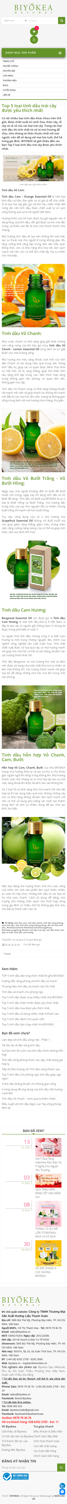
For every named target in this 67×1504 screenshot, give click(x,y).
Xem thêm (10, 969)
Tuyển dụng (9, 90)
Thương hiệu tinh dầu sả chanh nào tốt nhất (28, 986)
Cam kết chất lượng (45, 1446)
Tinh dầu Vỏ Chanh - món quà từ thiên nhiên (29, 1098)
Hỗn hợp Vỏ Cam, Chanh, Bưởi (22, 767)
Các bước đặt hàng (45, 1451)
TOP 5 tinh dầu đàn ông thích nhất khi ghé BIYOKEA (33, 975)
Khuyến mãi (9, 70)
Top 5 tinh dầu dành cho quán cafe (23, 1019)
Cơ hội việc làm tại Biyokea (17, 1436)
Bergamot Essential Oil (17, 618)
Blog (5, 85)
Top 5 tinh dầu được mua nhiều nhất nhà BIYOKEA (32, 997)
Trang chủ (8, 61)
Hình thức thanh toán (46, 1441)
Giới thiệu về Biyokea (14, 1431)
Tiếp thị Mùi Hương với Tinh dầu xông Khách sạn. (31, 1069)
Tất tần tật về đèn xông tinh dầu (21, 1045)
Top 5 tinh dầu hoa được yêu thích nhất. (26, 1008)
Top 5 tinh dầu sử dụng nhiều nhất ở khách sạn (30, 1013)
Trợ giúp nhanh (44, 1426)
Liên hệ (6, 95)
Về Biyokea (9, 1426)
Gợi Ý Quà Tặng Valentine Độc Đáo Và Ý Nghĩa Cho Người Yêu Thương (48, 1164)
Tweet (7, 953)
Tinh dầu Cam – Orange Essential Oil (26, 196)
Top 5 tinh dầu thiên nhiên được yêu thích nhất (30, 1003)
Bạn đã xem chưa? (16, 1033)
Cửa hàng (8, 75)
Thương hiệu (10, 80)
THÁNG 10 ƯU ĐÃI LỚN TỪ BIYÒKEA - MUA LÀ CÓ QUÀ (46, 1232)
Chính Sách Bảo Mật (46, 1436)
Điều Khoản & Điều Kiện (48, 1431)
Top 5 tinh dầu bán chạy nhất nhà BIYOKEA (28, 1024)
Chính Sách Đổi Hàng (46, 1456)
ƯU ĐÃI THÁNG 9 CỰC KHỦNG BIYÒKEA (45, 1272)
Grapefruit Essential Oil (18, 520)
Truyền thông (10, 66)
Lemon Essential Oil (26, 349)
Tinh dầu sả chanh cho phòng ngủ (22, 992)
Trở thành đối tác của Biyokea (15, 1443)
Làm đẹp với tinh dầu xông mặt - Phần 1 (26, 1039)
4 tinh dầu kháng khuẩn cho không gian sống (29, 1084)
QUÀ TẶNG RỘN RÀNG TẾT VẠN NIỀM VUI (48, 1193)
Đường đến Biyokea (13, 1450)
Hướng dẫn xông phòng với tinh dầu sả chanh (29, 981)
